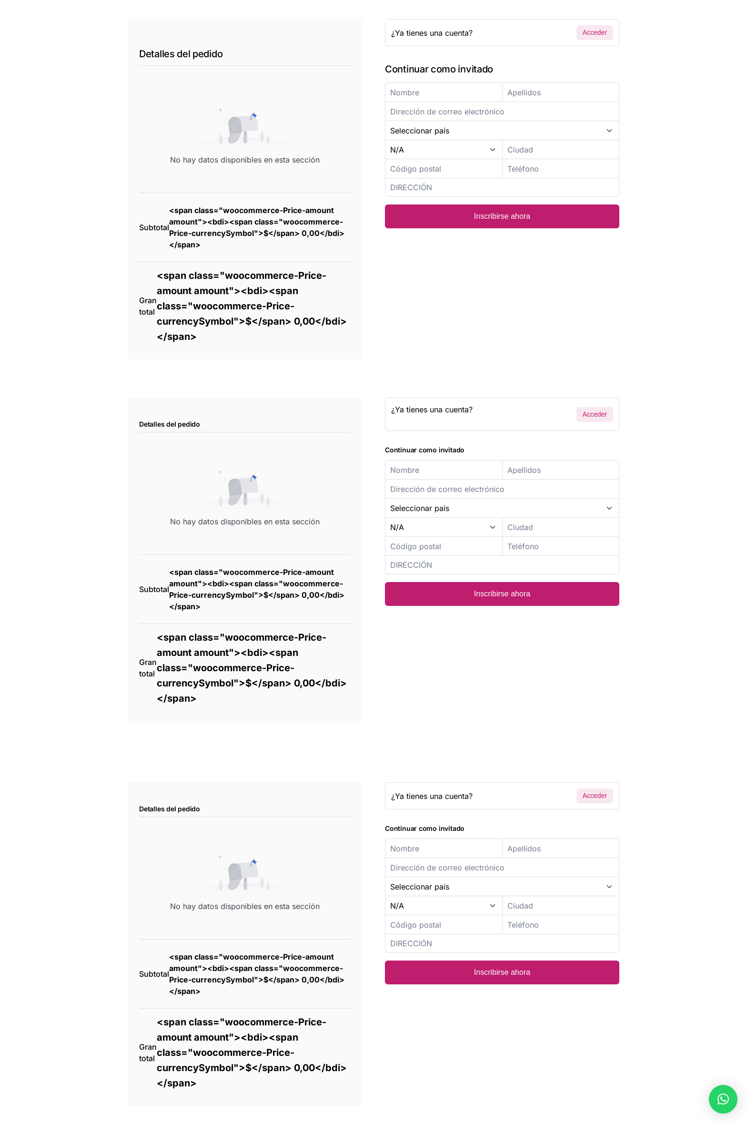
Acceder (595, 32)
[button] (723, 1099)
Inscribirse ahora (502, 216)
